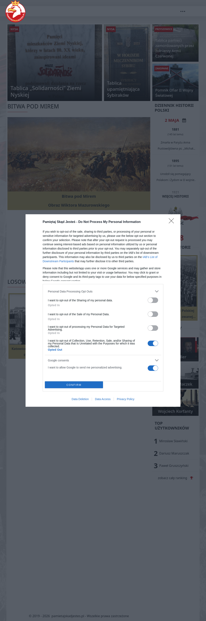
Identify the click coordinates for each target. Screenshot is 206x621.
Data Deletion (80, 399)
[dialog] (103, 310)
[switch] (153, 300)
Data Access (103, 399)
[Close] (172, 222)
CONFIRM (73, 384)
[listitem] (103, 291)
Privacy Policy (125, 399)
